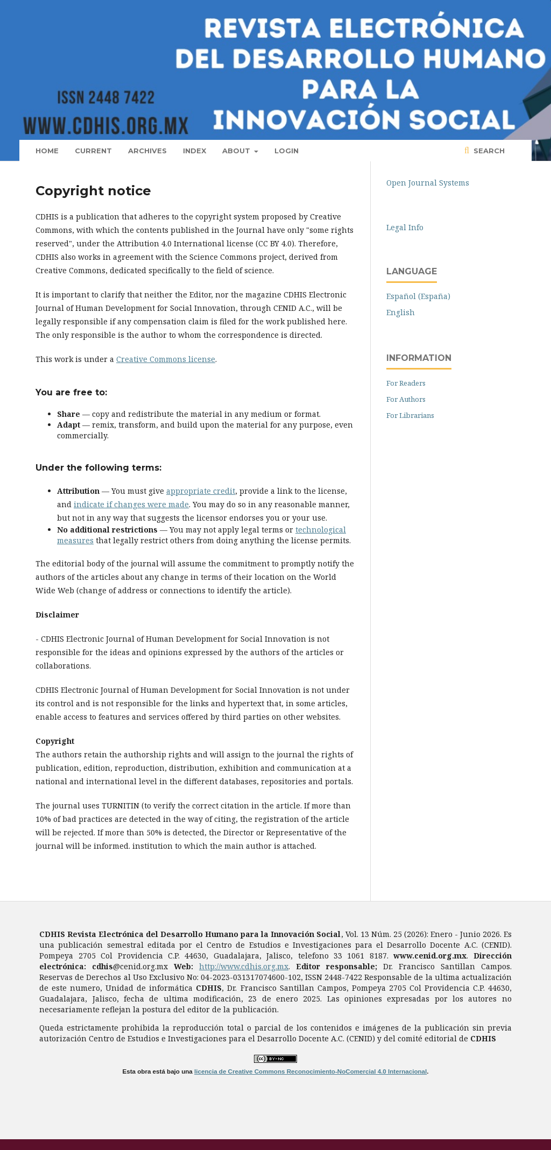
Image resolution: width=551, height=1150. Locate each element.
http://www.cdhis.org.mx (243, 966)
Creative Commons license (165, 359)
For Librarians (410, 415)
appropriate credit (200, 491)
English (400, 312)
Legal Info (404, 227)
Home (47, 150)
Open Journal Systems (427, 183)
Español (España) (418, 296)
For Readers (406, 383)
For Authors (406, 399)
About (237, 150)
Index (194, 150)
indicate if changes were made (131, 504)
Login (286, 150)
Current (93, 150)
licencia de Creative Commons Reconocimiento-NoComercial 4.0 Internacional (310, 1071)
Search (488, 150)
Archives (147, 150)
